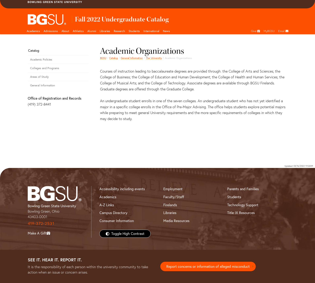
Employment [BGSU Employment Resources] (173, 189)
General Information (132, 58)
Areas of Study (39, 77)
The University (154, 58)
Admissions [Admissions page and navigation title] (51, 31)
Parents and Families (243, 189)
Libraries (105, 31)
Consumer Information (116, 220)
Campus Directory (113, 212)
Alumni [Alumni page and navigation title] (91, 31)
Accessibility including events (122, 189)
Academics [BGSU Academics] (107, 197)
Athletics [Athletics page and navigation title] (78, 31)
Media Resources (176, 220)
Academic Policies (41, 59)
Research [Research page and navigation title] (119, 31)
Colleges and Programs (44, 68)
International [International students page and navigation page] (151, 31)
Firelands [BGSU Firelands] (170, 205)
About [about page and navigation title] (65, 31)
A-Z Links (106, 205)
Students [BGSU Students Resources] (234, 197)
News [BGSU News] (166, 31)
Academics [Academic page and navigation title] (33, 31)
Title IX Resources (241, 212)
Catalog (113, 58)
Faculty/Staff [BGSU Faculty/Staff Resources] (173, 197)
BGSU (103, 58)
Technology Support (242, 205)
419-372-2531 (41, 223)
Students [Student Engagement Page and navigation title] (134, 31)
